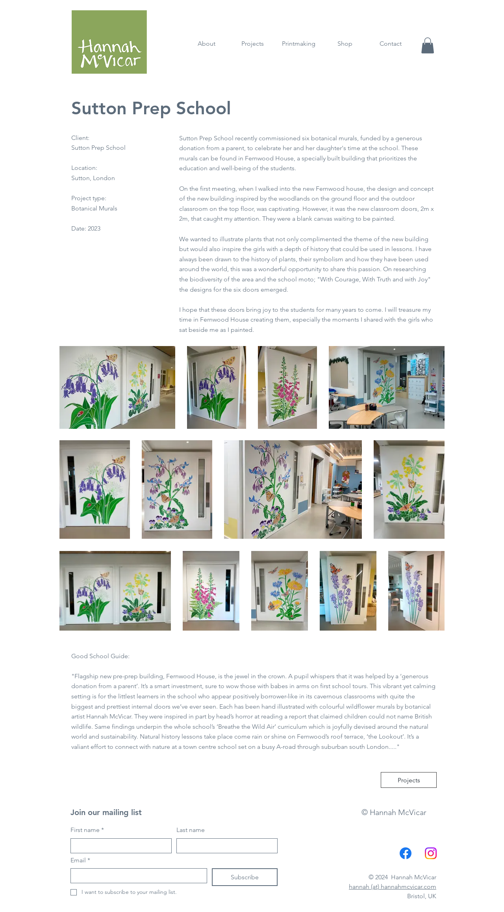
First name (87, 830)
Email (80, 860)
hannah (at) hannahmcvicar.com (392, 886)
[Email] (136, 876)
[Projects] (409, 780)
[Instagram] (431, 853)
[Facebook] (405, 853)
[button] (427, 45)
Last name (190, 830)
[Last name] (224, 846)
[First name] (119, 846)
